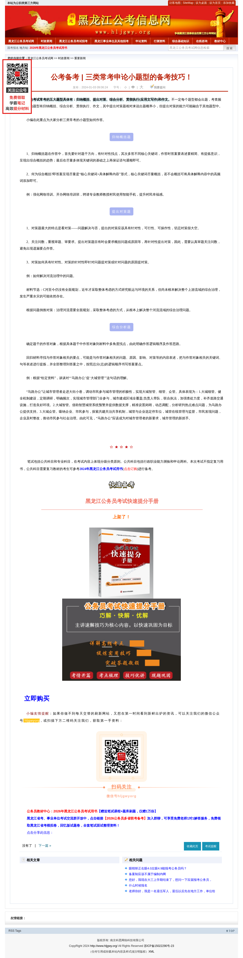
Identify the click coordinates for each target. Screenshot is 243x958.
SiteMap (188, 2)
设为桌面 (201, 2)
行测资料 (159, 41)
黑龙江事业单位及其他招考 (111, 41)
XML (151, 951)
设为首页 (215, 2)
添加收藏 (228, 2)
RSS (11, 930)
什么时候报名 (138, 885)
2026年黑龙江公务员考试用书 (48, 47)
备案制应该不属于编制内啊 (147, 874)
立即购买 (36, 698)
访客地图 (175, 2)
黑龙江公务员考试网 (21, 41)
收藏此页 (192, 846)
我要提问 (159, 87)
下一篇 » (44, 845)
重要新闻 (80, 58)
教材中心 (220, 41)
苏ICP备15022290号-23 (159, 946)
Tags (18, 930)
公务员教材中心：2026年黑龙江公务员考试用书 (92, 811)
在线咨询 (201, 41)
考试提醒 (210, 846)
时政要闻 (46, 41)
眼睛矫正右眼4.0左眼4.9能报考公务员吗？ (158, 868)
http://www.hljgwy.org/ (103, 946)
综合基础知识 (180, 41)
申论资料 (141, 41)
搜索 (229, 48)
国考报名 (13, 47)
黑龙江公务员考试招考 (73, 41)
